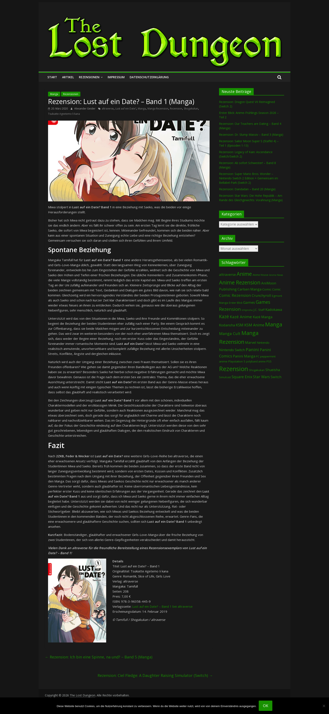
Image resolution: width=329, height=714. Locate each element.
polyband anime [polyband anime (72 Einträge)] (256, 361)
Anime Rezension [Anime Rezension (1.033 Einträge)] (239, 282)
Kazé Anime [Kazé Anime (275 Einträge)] (241, 316)
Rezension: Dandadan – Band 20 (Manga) (247, 189)
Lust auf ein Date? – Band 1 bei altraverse (162, 606)
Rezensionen (89, 77)
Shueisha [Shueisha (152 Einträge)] (272, 369)
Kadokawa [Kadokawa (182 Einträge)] (273, 309)
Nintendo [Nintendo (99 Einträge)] (263, 343)
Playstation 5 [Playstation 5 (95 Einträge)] (236, 361)
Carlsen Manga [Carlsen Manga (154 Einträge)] (249, 289)
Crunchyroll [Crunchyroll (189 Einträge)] (261, 295)
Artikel (68, 77)
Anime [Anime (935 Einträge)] (244, 273)
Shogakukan (191, 108)
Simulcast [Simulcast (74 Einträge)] (225, 377)
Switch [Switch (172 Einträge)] (276, 376)
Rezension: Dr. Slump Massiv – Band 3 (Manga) (251, 135)
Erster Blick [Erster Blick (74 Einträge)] (235, 303)
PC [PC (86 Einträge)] (257, 356)
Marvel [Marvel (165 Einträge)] (250, 342)
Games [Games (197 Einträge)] (249, 302)
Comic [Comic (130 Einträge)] (266, 289)
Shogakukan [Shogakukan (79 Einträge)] (257, 370)
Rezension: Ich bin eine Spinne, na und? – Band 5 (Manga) (98, 656)
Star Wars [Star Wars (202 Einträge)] (261, 376)
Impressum (116, 77)
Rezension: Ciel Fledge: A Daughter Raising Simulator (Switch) (155, 675)
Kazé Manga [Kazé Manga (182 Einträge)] (262, 316)
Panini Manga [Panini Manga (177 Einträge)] (244, 356)
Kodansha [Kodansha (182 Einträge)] (227, 325)
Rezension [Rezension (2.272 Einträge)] (233, 369)
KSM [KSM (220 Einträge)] (239, 324)
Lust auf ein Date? (125, 108)
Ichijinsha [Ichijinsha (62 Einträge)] (247, 309)
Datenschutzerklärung (149, 77)
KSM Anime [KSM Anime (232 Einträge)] (254, 324)
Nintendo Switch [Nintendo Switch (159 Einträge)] (232, 350)
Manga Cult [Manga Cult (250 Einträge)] (229, 333)
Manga (54, 94)
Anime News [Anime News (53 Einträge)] (276, 275)
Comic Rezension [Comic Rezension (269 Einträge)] (235, 295)
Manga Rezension (158, 108)
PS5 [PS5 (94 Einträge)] (269, 361)
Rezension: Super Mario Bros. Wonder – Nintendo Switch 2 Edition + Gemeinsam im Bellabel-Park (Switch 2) (248, 178)
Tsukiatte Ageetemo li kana (64, 114)
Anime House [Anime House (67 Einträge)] (260, 274)
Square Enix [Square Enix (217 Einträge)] (242, 376)
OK (265, 705)
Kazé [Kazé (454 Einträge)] (224, 316)
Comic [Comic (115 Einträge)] (276, 289)
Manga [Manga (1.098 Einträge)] (273, 324)
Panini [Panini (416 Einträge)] (252, 349)
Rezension (176, 108)
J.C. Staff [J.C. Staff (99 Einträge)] (259, 310)
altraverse (108, 108)
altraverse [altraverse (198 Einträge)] (227, 274)
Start (52, 77)
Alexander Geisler (85, 108)
